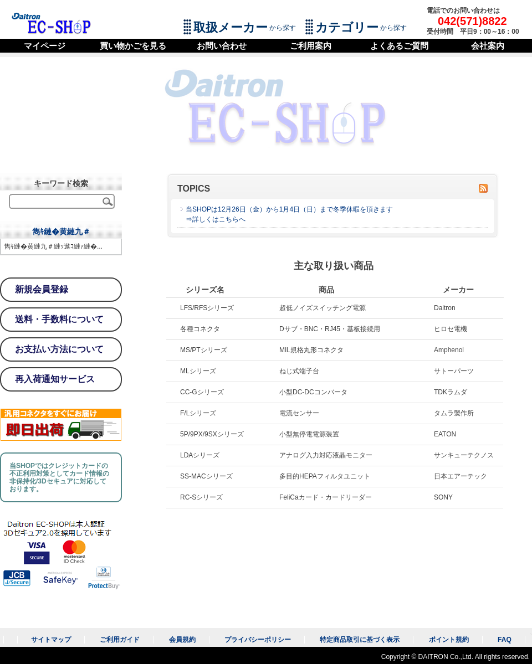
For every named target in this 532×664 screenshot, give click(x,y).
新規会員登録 (41, 289)
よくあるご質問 (399, 45)
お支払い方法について (59, 349)
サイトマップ (51, 640)
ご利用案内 (310, 45)
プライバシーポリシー (258, 640)
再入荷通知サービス (55, 379)
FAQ (504, 640)
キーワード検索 (61, 183)
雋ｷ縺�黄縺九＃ (61, 231)
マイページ (44, 45)
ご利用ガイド (119, 640)
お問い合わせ (222, 45)
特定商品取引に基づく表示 (359, 640)
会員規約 (182, 640)
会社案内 (487, 45)
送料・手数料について (59, 319)
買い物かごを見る (133, 45)
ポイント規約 (448, 640)
